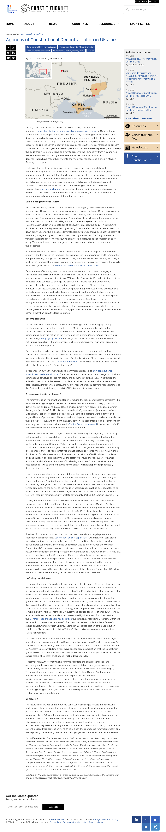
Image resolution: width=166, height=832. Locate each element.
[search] (139, 10)
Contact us (82, 822)
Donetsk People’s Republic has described (51, 619)
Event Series (140, 23)
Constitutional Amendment (38, 51)
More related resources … (140, 118)
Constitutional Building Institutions (41, 47)
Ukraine (91, 51)
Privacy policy (69, 822)
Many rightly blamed (51, 338)
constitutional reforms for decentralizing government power (66, 131)
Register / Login (96, 822)
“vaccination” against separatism (70, 537)
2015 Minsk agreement (66, 361)
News (55, 23)
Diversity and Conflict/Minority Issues (68, 51)
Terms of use (56, 822)
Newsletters (141, 1)
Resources (109, 23)
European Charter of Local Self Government (77, 265)
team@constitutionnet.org (105, 819)
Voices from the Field (34, 34)
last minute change (50, 189)
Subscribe (153, 1)
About (31, 23)
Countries (80, 23)
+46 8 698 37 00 (58, 819)
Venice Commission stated (83, 424)
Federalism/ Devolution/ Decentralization (76, 47)
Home (10, 23)
